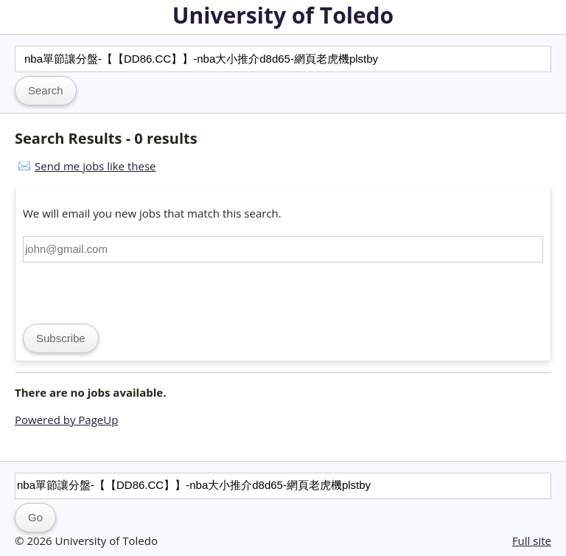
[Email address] (283, 249)
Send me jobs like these (95, 166)
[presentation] (135, 291)
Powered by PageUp (66, 419)
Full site (531, 540)
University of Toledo (283, 15)
